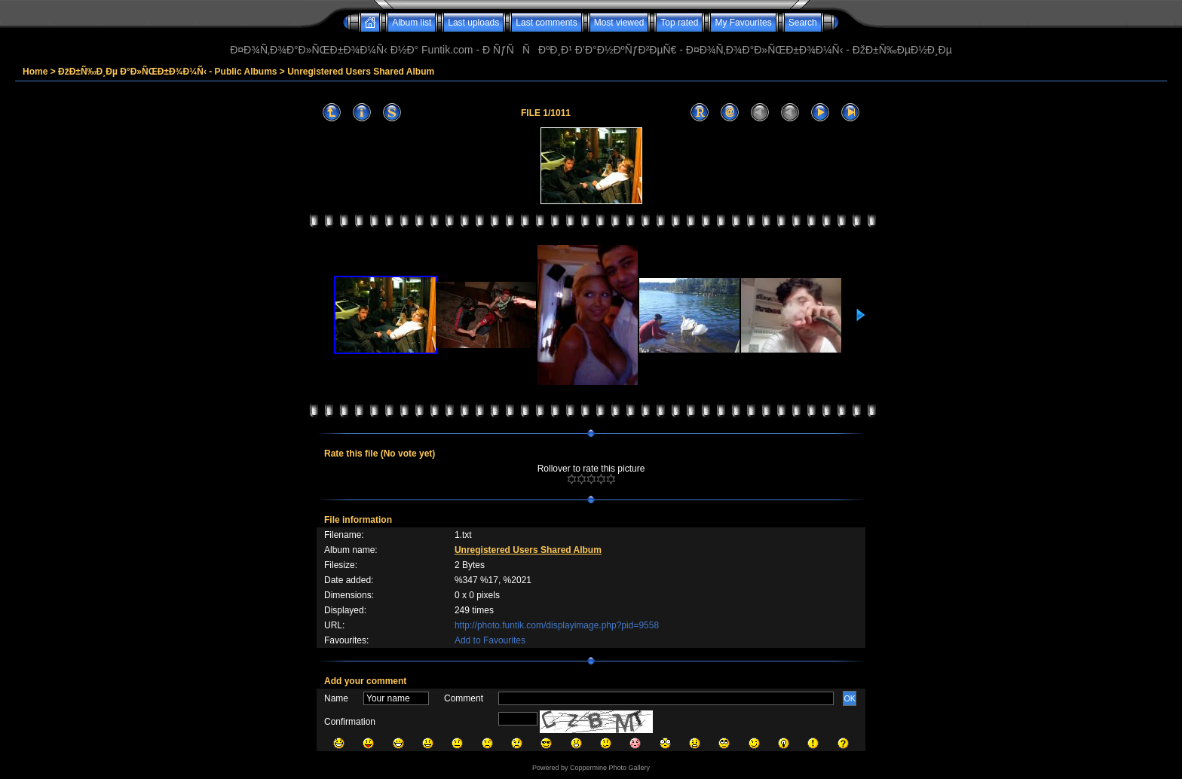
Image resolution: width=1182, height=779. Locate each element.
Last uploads (473, 22)
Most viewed (619, 22)
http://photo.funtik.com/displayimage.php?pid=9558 (557, 625)
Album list (411, 22)
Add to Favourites (490, 640)
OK (850, 698)
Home (35, 71)
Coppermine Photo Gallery (610, 767)
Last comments (546, 22)
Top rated (679, 22)
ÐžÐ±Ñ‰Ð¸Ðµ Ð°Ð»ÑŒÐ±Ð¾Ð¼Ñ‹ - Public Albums (167, 71)
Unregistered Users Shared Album (360, 71)
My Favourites (743, 22)
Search (803, 22)
